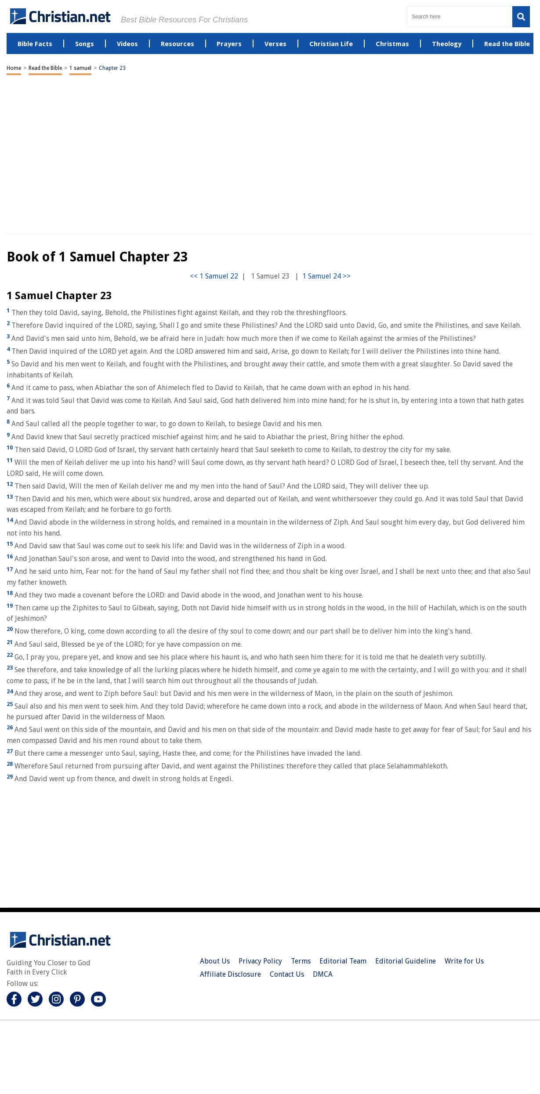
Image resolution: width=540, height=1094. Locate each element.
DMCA (323, 974)
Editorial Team (342, 961)
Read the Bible (45, 68)
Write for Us (464, 961)
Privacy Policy (260, 961)
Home (14, 68)
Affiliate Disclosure (230, 974)
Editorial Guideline (405, 961)
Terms (301, 961)
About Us (215, 961)
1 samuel (80, 68)
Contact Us (287, 974)
